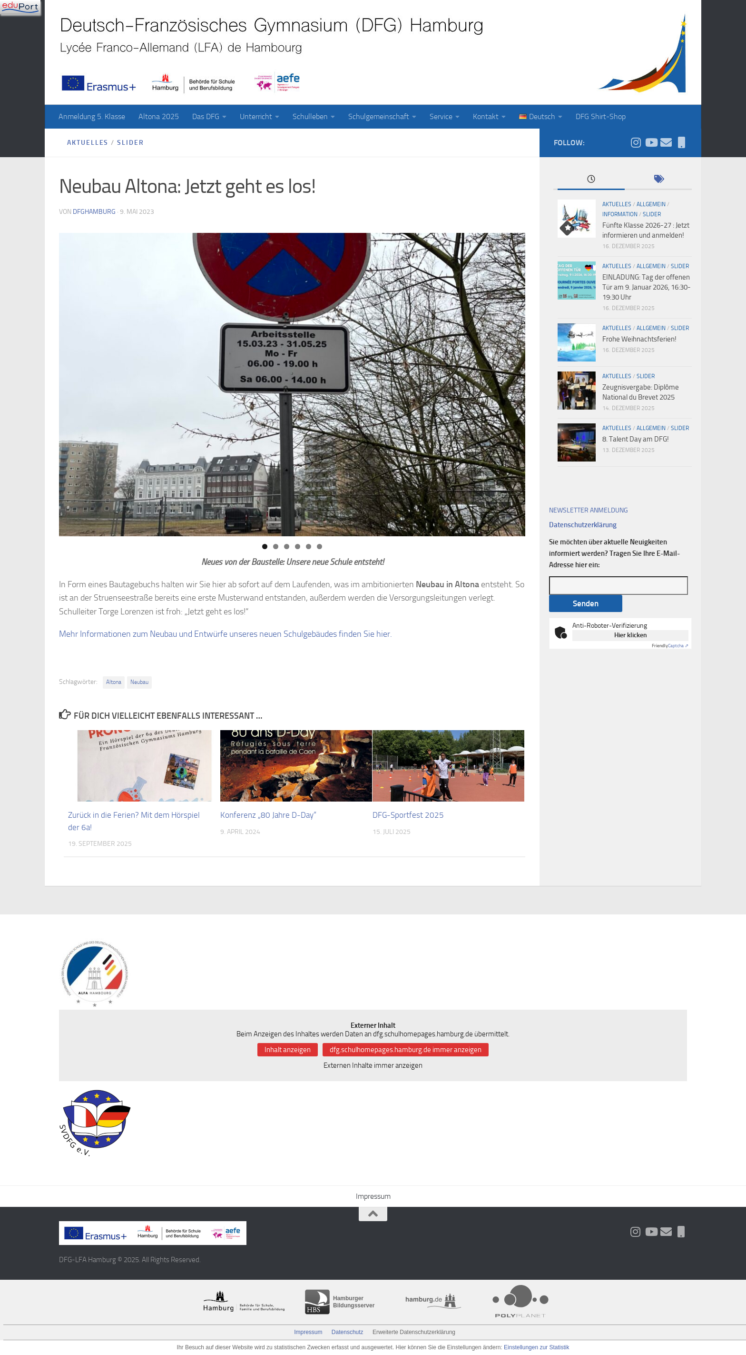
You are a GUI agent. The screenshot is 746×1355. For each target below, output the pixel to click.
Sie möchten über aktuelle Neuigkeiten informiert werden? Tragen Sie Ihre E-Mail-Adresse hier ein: (614, 553)
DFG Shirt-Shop (601, 116)
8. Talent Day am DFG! (635, 439)
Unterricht (256, 116)
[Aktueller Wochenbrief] (666, 142)
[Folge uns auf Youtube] (651, 142)
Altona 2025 (158, 116)
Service (441, 116)
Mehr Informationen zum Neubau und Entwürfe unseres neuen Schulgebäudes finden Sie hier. (225, 634)
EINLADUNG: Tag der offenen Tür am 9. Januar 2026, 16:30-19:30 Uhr (646, 287)
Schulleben (310, 116)
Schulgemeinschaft (378, 116)
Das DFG (205, 116)
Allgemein (651, 204)
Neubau (139, 682)
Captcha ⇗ (670, 646)
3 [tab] (286, 546)
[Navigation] (20, 7)
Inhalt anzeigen (288, 1049)
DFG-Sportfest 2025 (408, 815)
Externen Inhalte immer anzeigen (373, 1065)
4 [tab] (297, 546)
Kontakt (486, 116)
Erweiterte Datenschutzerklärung (414, 1332)
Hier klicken (630, 635)
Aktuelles (88, 143)
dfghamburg (94, 212)
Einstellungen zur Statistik (536, 1347)
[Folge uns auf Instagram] (635, 142)
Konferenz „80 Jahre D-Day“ (268, 815)
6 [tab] (319, 546)
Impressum (373, 1196)
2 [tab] (275, 546)
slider (130, 143)
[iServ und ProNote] (681, 142)
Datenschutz (347, 1332)
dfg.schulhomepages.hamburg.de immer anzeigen (405, 1049)
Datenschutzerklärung (583, 525)
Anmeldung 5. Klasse (92, 116)
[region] (292, 384)
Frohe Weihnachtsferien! (639, 339)
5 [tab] (308, 546)
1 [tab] (264, 546)
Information (620, 214)
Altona (113, 682)
